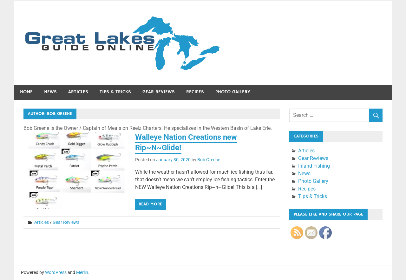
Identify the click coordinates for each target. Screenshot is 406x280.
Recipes (195, 92)
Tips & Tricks (115, 92)
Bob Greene (208, 159)
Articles (78, 92)
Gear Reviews (158, 92)
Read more (150, 204)
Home (26, 92)
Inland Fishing (314, 166)
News (50, 92)
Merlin (82, 272)
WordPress (56, 272)
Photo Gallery (232, 92)
